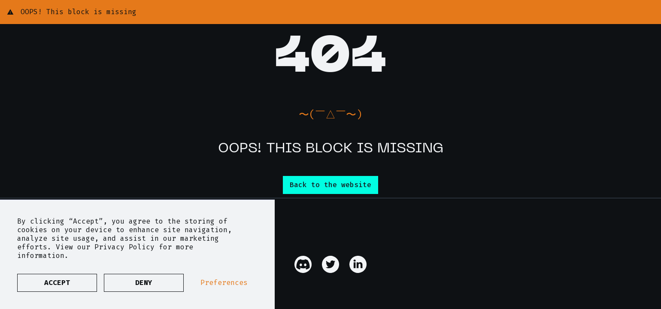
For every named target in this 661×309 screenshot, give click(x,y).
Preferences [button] (224, 283)
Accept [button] (57, 282)
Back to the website (330, 184)
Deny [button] (143, 282)
